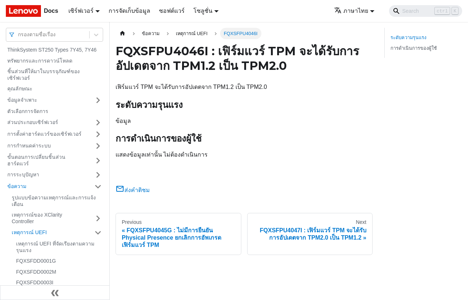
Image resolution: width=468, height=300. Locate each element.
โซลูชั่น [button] (202, 11)
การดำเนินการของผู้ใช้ (413, 48)
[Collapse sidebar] (55, 292)
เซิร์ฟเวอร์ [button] (81, 11)
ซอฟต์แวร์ (172, 11)
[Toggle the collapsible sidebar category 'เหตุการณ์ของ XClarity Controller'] (98, 218)
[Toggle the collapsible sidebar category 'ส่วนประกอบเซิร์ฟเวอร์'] (98, 122)
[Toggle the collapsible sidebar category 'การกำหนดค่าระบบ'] (98, 146)
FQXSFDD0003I (34, 282)
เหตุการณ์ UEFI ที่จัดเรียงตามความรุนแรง (55, 247)
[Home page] (122, 33)
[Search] (425, 11)
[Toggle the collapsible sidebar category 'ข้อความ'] (98, 186)
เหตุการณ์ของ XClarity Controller (37, 218)
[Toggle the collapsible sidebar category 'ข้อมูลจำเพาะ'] (98, 100)
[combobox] (18, 34)
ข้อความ (16, 186)
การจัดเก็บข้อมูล (129, 11)
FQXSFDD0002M (36, 272)
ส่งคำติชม (133, 190)
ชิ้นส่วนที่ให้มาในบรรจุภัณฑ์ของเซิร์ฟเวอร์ (43, 74)
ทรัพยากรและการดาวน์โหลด (39, 61)
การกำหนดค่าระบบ (29, 146)
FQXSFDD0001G (36, 261)
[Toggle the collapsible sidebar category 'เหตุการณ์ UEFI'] (98, 233)
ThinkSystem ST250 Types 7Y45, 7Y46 (52, 50)
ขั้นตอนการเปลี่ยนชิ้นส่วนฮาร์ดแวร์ (36, 160)
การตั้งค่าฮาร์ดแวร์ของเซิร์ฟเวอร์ (44, 134)
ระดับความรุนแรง (408, 37)
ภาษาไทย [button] (351, 11)
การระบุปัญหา (23, 174)
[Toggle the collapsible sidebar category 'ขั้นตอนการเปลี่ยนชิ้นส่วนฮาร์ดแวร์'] (98, 160)
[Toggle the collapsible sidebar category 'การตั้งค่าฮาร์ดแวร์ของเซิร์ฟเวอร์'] (98, 134)
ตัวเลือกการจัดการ (27, 111)
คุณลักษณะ (20, 88)
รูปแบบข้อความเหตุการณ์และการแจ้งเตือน (54, 201)
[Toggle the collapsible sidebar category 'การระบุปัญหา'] (98, 175)
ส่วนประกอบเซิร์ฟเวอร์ (32, 122)
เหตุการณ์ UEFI (29, 232)
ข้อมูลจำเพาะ (22, 100)
